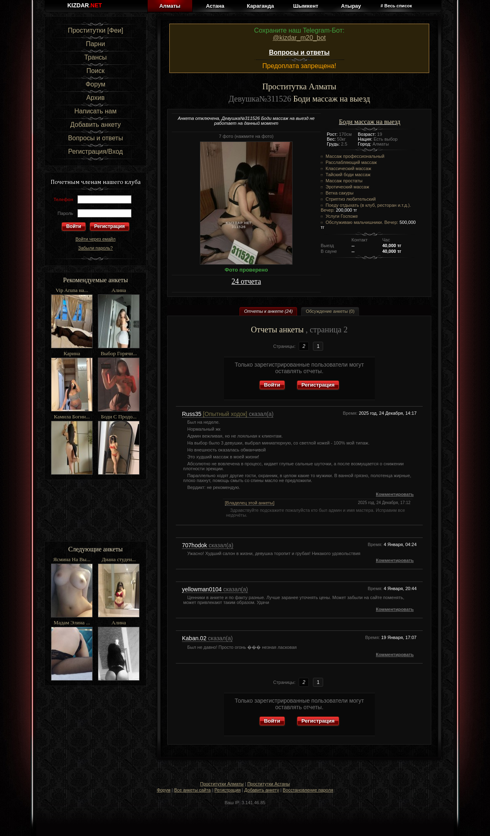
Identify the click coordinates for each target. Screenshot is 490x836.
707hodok (195, 545)
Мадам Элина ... (72, 622)
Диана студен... (119, 559)
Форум (96, 84)
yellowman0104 (202, 589)
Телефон (63, 199)
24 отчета (246, 281)
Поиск (95, 70)
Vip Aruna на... (71, 290)
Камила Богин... (72, 417)
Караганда (260, 6)
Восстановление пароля (308, 789)
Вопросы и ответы (95, 138)
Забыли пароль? (95, 247)
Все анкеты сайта (192, 789)
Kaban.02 (195, 638)
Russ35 (214, 414)
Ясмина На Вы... (71, 559)
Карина (72, 353)
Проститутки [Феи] (95, 30)
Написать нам (95, 111)
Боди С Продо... (118, 417)
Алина (118, 290)
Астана (215, 6)
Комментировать (395, 494)
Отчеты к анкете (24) (268, 311)
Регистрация (109, 226)
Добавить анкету (95, 124)
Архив (95, 97)
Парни (95, 43)
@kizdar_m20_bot (299, 37)
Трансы (95, 57)
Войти (272, 385)
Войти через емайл (95, 239)
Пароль (65, 213)
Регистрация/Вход (95, 151)
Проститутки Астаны (268, 783)
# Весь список (396, 5)
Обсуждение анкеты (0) (330, 311)
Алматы (169, 6)
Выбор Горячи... (119, 353)
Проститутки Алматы (222, 783)
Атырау (351, 6)
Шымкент (305, 6)
